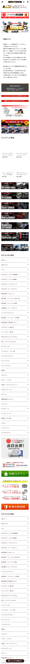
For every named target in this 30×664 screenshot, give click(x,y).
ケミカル (3, 423)
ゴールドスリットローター (7, 313)
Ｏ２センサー (4, 375)
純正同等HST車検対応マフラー (9, 322)
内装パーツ (4, 260)
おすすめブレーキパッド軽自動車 (9, 274)
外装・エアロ (4, 265)
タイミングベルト (5, 360)
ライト (2, 269)
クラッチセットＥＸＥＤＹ (7, 356)
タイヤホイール (5, 408)
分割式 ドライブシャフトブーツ (9, 384)
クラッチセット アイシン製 (8, 351)
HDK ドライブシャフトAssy (8, 341)
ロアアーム (4, 394)
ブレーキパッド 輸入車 (7, 332)
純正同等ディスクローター (8, 293)
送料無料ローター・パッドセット (9, 308)
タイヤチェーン (5, 404)
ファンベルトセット (5, 365)
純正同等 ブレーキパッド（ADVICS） (10, 298)
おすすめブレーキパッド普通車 (9, 279)
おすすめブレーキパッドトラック (9, 284)
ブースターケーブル (6, 413)
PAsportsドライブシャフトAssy (9, 337)
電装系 (3, 370)
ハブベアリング (5, 428)
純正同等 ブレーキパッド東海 (9, 303)
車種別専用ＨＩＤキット (7, 399)
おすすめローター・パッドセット (9, 289)
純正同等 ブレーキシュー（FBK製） (10, 317)
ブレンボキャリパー (6, 432)
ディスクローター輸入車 (7, 327)
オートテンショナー (6, 346)
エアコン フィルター (6, 380)
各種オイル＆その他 (6, 418)
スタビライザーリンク (6, 389)
